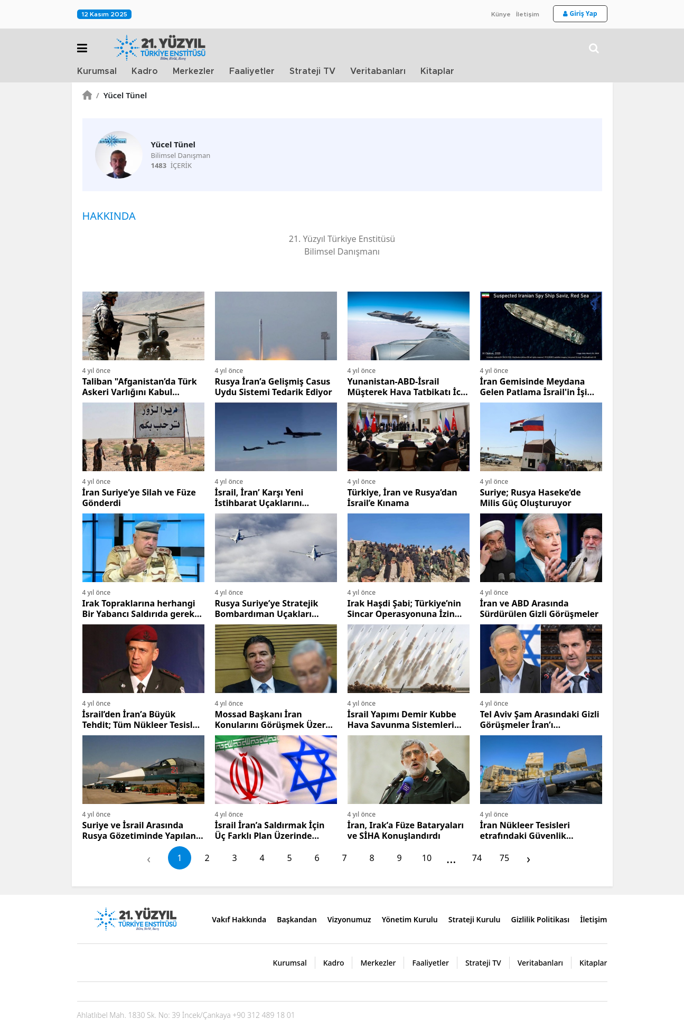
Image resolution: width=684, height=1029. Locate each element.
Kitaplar (437, 71)
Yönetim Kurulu (410, 919)
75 (504, 858)
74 (477, 858)
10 (427, 858)
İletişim (527, 14)
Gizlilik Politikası (540, 919)
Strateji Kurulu (474, 919)
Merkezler (193, 71)
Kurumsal (97, 71)
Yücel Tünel (121, 95)
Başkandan (297, 919)
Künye (501, 14)
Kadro (145, 71)
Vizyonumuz (349, 919)
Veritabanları (378, 71)
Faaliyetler (252, 71)
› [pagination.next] (528, 858)
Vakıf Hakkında (239, 919)
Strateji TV (312, 71)
